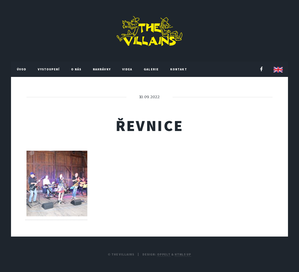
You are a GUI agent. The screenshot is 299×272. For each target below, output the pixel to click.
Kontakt (178, 69)
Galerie (151, 69)
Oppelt (163, 254)
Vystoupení (49, 69)
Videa (127, 69)
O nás (76, 69)
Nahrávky (102, 69)
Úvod (21, 69)
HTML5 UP (183, 254)
